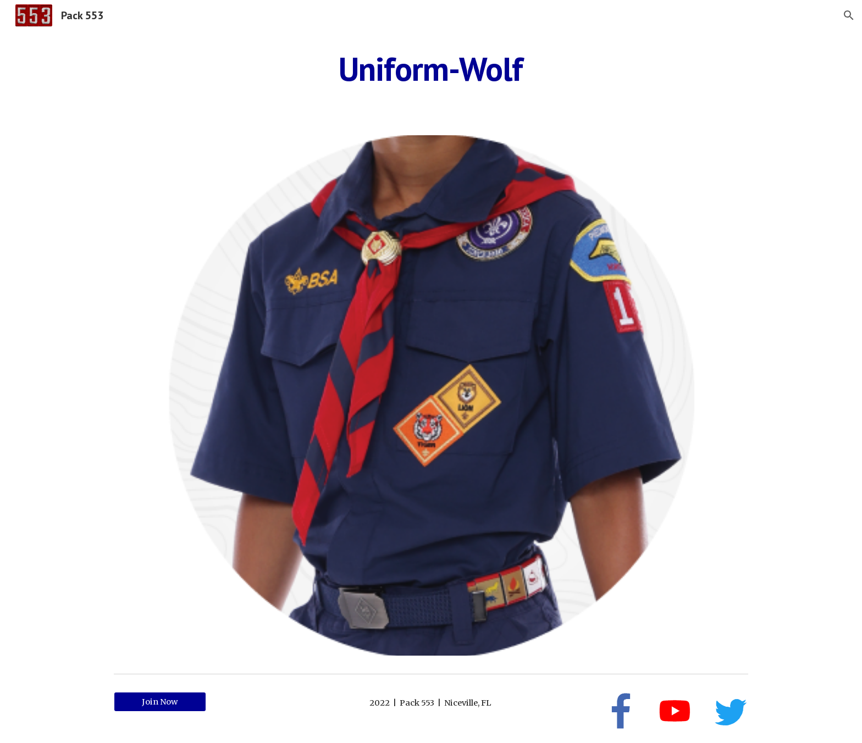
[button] (849, 15)
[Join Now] (160, 701)
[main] (431, 68)
